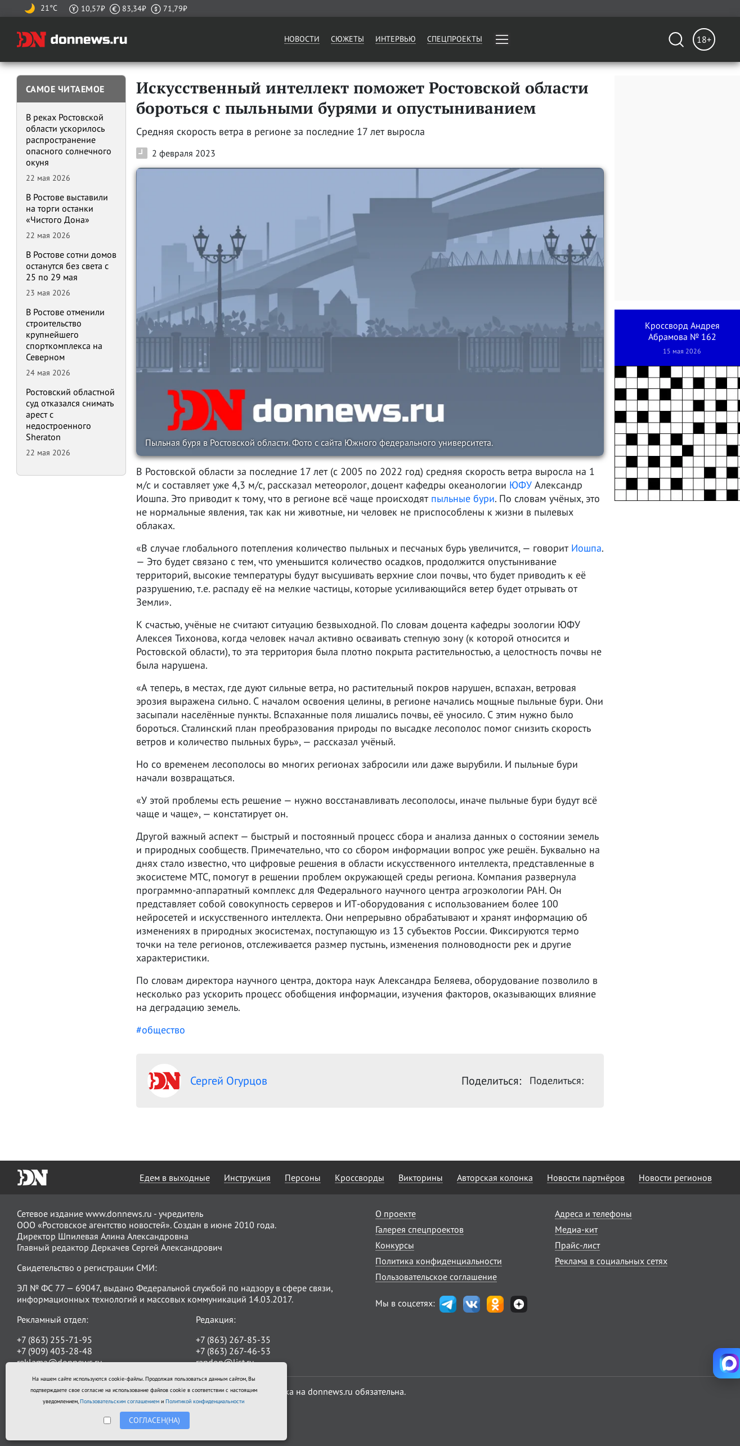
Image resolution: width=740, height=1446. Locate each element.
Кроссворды (359, 1177)
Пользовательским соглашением (119, 1401)
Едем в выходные (175, 1177)
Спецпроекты (454, 39)
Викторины (420, 1177)
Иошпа (586, 547)
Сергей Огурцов (207, 1081)
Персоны (303, 1177)
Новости (302, 39)
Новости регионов (675, 1177)
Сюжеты (347, 39)
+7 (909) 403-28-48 (54, 1351)
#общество (160, 1029)
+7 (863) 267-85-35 (233, 1339)
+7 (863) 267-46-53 (233, 1351)
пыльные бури (463, 498)
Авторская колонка (495, 1177)
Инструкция (247, 1177)
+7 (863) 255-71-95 (54, 1339)
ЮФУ (520, 484)
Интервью (395, 39)
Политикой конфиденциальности (204, 1401)
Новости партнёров (586, 1177)
